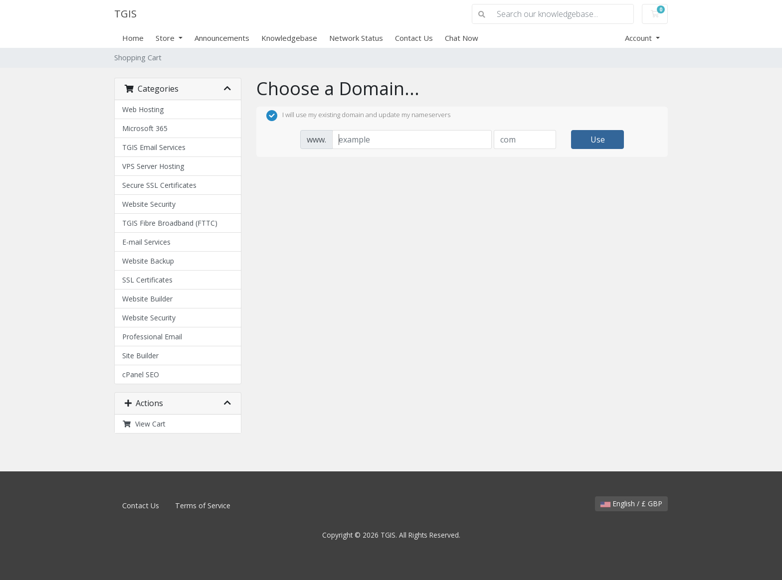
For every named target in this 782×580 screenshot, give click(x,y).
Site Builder (140, 355)
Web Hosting (143, 109)
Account (639, 38)
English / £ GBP (631, 503)
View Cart (144, 424)
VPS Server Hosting (153, 166)
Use (597, 139)
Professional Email (152, 336)
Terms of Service (202, 505)
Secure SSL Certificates (159, 185)
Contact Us (414, 38)
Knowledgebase (289, 38)
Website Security (149, 204)
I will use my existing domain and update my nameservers (358, 115)
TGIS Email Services (154, 147)
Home (133, 38)
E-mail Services (146, 242)
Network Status (356, 38)
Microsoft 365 (145, 128)
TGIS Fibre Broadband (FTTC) (169, 223)
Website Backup (148, 261)
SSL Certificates (147, 280)
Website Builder (147, 298)
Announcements (222, 38)
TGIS (125, 13)
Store (166, 38)
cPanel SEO (140, 374)
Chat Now (461, 38)
